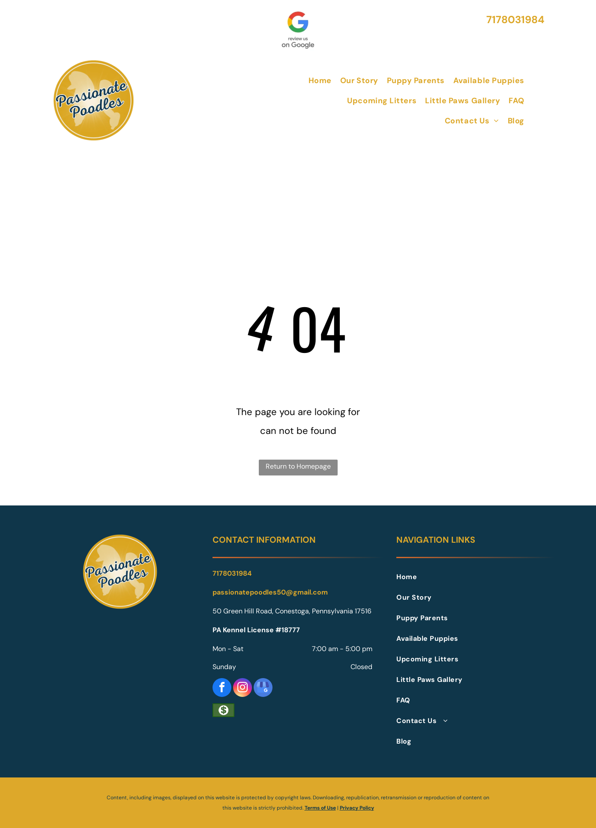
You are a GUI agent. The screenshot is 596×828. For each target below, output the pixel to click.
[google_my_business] (263, 688)
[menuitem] (320, 80)
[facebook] (222, 688)
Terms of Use (320, 807)
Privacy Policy (357, 807)
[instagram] (242, 688)
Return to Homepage (298, 466)
